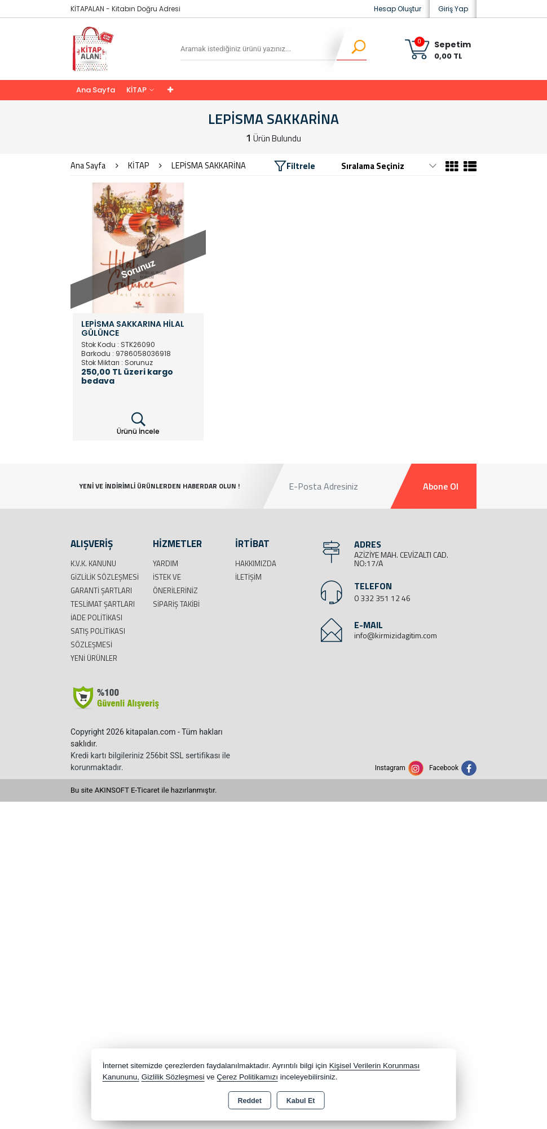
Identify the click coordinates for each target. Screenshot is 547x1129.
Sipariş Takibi (176, 604)
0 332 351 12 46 (382, 598)
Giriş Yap (453, 9)
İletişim (248, 577)
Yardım (165, 563)
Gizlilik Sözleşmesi (104, 577)
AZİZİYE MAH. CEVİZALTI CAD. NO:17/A (401, 559)
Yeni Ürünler (93, 658)
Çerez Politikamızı (247, 1077)
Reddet (249, 1101)
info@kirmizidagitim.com (395, 635)
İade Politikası (96, 617)
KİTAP (136, 90)
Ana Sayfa (95, 90)
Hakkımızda (255, 563)
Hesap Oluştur (397, 9)
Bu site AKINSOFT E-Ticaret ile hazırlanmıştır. (143, 790)
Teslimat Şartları (102, 604)
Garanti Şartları (101, 590)
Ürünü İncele (138, 423)
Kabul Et (300, 1101)
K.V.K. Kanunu (93, 563)
